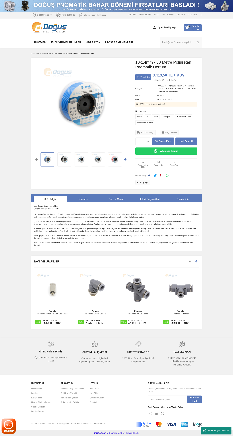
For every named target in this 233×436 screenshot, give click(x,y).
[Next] (196, 261)
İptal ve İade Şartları (69, 398)
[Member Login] (154, 27)
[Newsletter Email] (167, 399)
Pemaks (160, 95)
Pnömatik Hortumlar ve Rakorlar (181, 86)
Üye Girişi (94, 393)
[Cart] (193, 27)
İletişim (34, 393)
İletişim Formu (37, 411)
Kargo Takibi (36, 398)
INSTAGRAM (168, 15)
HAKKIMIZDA (145, 15)
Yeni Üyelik (94, 389)
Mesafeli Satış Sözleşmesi (72, 389)
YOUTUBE (192, 15)
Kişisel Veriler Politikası (70, 402)
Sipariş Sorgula (38, 407)
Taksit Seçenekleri (150, 199)
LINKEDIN (181, 15)
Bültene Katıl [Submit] (194, 399)
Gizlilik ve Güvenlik (68, 393)
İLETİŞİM (132, 15)
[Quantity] (143, 141)
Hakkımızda (36, 389)
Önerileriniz (183, 199)
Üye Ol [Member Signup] (161, 27)
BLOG (156, 15)
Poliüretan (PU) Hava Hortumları (170, 89)
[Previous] (190, 261)
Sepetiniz (94, 402)
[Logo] (49, 28)
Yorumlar (83, 199)
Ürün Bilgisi (50, 199)
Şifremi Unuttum (97, 398)
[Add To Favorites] (143, 164)
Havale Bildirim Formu (41, 402)
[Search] (181, 42)
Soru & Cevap (116, 199)
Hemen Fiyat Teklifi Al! (216, 430)
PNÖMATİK (161, 86)
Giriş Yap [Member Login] (171, 27)
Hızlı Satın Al (186, 141)
